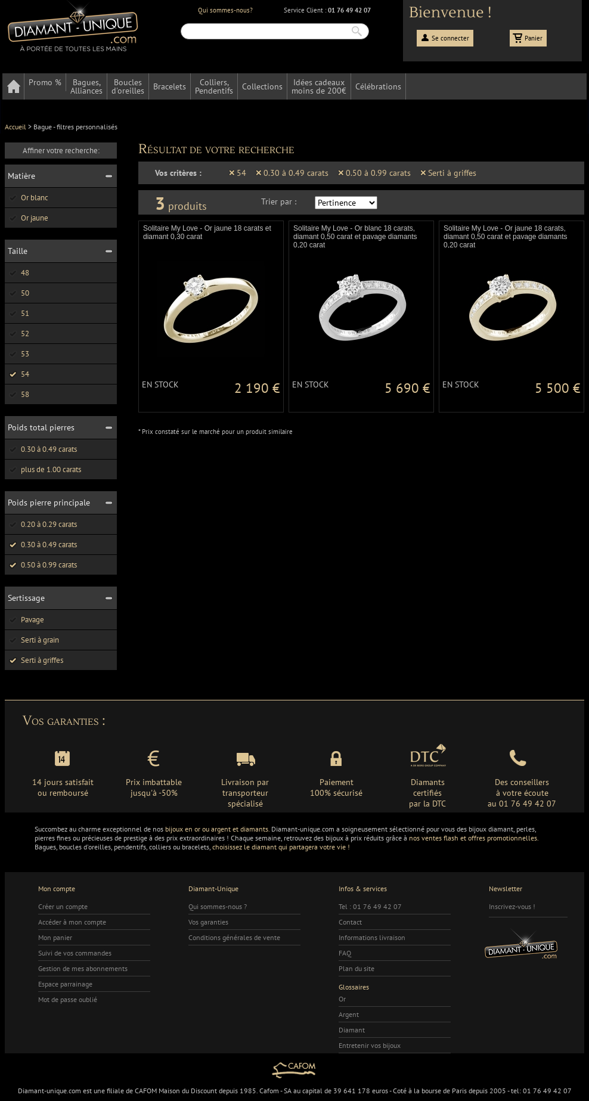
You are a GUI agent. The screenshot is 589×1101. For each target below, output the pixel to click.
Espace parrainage (65, 983)
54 (18, 374)
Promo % (45, 82)
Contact (350, 921)
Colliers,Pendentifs (214, 86)
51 (18, 313)
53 (18, 354)
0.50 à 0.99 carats (42, 565)
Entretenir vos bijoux (370, 1045)
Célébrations (378, 86)
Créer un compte (63, 906)
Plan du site (356, 968)
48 (18, 273)
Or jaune (28, 218)
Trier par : (278, 201)
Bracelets (169, 86)
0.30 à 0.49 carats (42, 449)
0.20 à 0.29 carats (42, 524)
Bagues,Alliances (86, 86)
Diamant (352, 1029)
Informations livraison (372, 937)
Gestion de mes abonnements (83, 968)
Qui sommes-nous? (225, 10)
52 (18, 333)
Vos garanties (208, 921)
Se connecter (450, 38)
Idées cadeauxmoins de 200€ (319, 86)
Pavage (26, 620)
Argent (349, 1014)
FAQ (345, 952)
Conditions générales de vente (234, 937)
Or (342, 998)
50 (18, 293)
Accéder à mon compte (72, 921)
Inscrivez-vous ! (512, 906)
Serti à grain (33, 640)
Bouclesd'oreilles (127, 86)
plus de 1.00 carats (44, 469)
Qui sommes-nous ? (217, 906)
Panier (533, 38)
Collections (262, 86)
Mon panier (55, 937)
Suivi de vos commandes (74, 952)
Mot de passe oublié (67, 999)
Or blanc (28, 198)
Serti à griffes (35, 660)
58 (18, 394)
